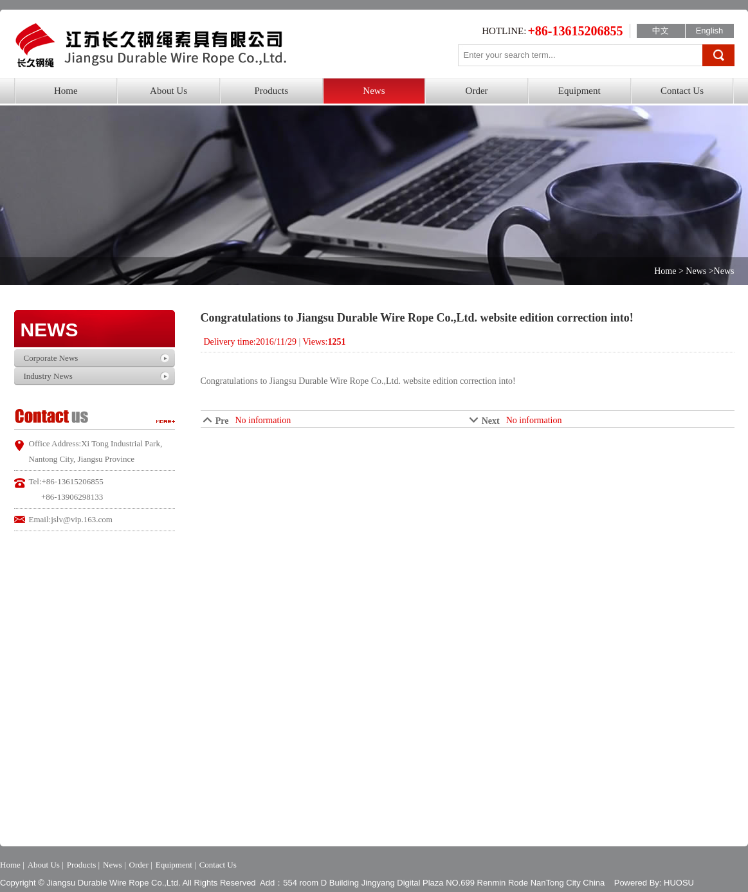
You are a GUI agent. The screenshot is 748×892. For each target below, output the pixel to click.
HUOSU (679, 882)
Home (66, 91)
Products (271, 91)
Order (477, 91)
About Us (168, 91)
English (710, 30)
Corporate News (51, 358)
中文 (660, 30)
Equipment (579, 91)
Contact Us (682, 91)
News (374, 91)
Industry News (48, 376)
